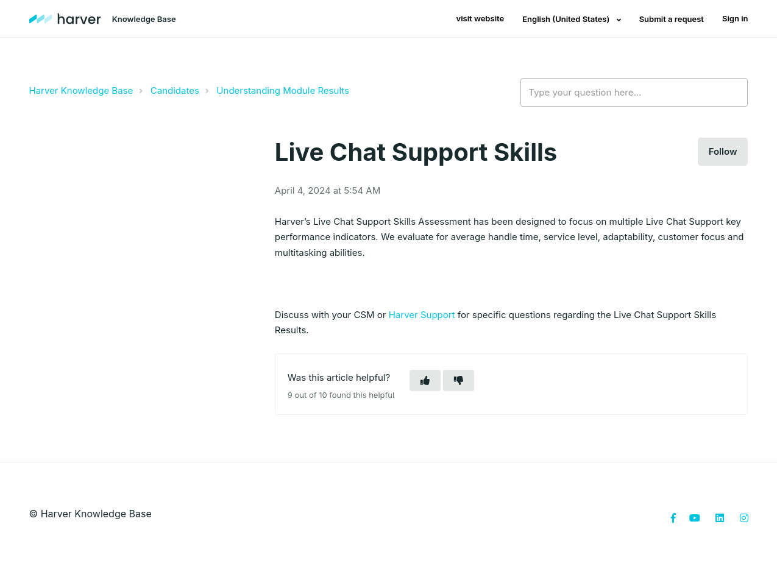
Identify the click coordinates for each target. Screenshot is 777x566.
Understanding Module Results (282, 90)
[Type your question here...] (634, 92)
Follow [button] (723, 151)
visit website (480, 18)
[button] (425, 380)
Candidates (175, 90)
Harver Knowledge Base (81, 90)
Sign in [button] (735, 18)
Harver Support (422, 314)
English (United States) (566, 19)
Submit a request (671, 19)
